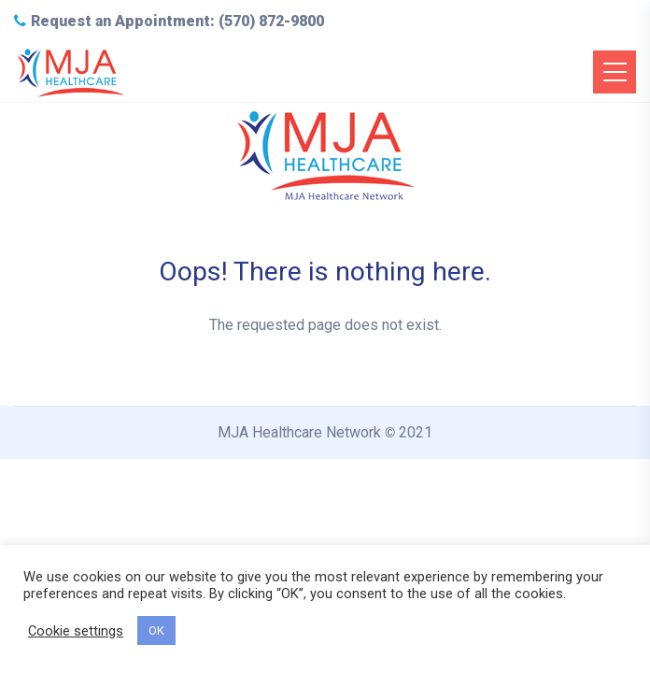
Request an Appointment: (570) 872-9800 (169, 21)
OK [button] (156, 630)
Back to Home (325, 394)
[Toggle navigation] (614, 71)
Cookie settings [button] (75, 631)
